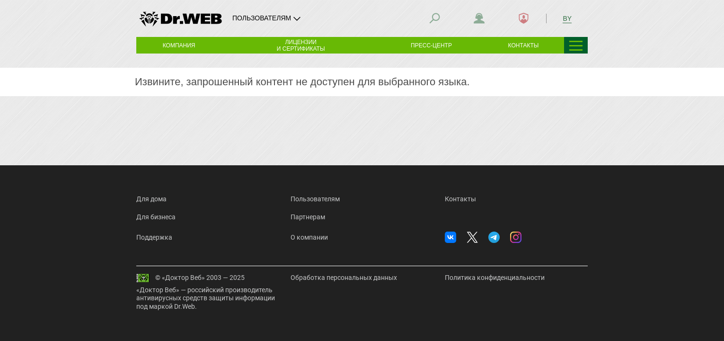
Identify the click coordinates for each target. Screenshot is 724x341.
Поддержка (154, 237)
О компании (309, 237)
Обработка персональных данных (344, 277)
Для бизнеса (156, 217)
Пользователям (315, 199)
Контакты (460, 199)
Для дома (151, 199)
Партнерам (308, 217)
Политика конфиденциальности (495, 277)
